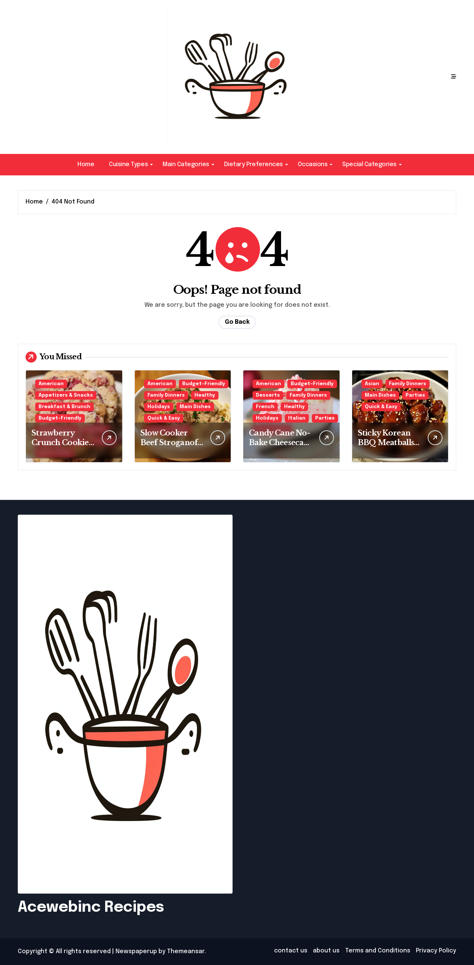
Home (85, 164)
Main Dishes (195, 406)
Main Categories (188, 164)
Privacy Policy (436, 951)
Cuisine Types (131, 164)
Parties (325, 418)
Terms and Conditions (377, 951)
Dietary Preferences (256, 164)
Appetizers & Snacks (66, 395)
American (51, 383)
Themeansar (185, 951)
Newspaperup (136, 951)
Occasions (315, 164)
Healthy (204, 395)
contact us (290, 951)
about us (326, 951)
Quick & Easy (163, 418)
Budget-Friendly (60, 418)
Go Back (237, 322)
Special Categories (371, 164)
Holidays (158, 406)
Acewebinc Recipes (91, 907)
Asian (372, 383)
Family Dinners (166, 395)
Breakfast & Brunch (64, 406)
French (265, 406)
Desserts (268, 395)
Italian (297, 418)
